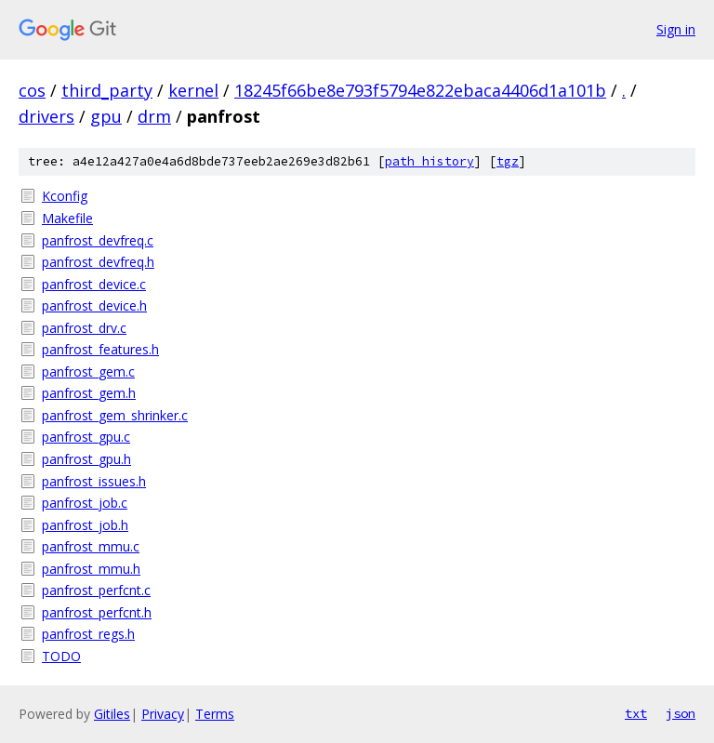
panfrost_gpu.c (86, 436)
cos (32, 90)
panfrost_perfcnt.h (97, 612)
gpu (106, 116)
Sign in (675, 29)
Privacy (162, 714)
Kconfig (64, 196)
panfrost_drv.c (84, 328)
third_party (106, 90)
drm (154, 116)
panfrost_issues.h (94, 481)
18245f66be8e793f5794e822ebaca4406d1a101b (420, 90)
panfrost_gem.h (89, 393)
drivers (46, 116)
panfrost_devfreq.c (97, 240)
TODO (61, 656)
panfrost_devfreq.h (98, 262)
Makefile (67, 218)
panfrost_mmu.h (91, 568)
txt (636, 713)
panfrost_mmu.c (90, 546)
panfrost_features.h (100, 349)
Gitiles (112, 714)
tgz (507, 161)
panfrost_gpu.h (86, 459)
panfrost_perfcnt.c (96, 590)
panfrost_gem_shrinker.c (115, 415)
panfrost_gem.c (88, 371)
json (680, 713)
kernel (193, 90)
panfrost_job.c (84, 502)
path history (429, 161)
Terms (214, 714)
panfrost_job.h (85, 525)
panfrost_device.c (94, 284)
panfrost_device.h (94, 305)
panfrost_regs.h (88, 634)
